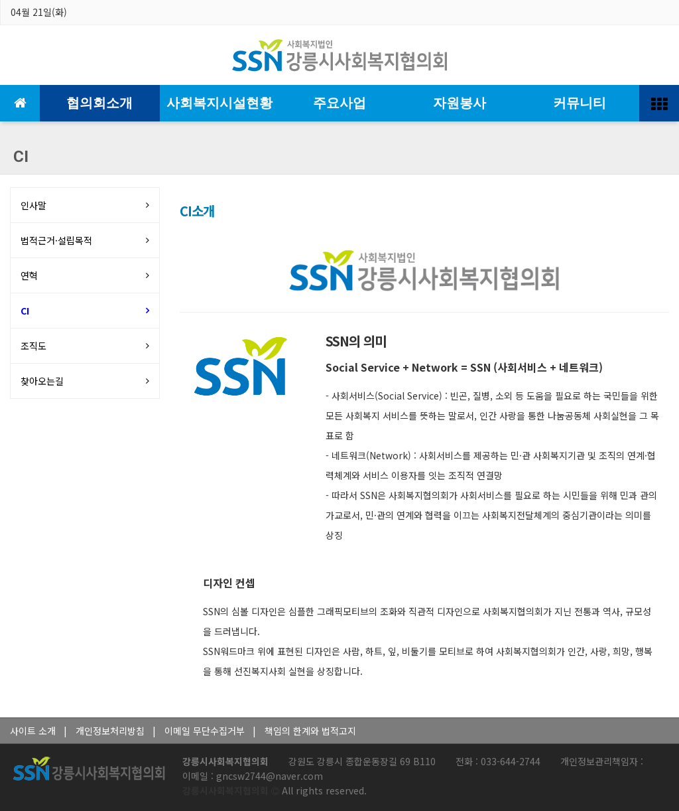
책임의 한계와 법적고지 (310, 730)
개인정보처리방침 (110, 730)
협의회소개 (99, 103)
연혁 (29, 275)
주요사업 (339, 103)
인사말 (33, 205)
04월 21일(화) (39, 12)
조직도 (33, 345)
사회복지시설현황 (219, 103)
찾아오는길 (42, 381)
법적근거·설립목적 (56, 240)
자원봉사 (459, 103)
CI (25, 310)
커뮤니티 (579, 103)
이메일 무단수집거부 (204, 730)
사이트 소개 (33, 730)
